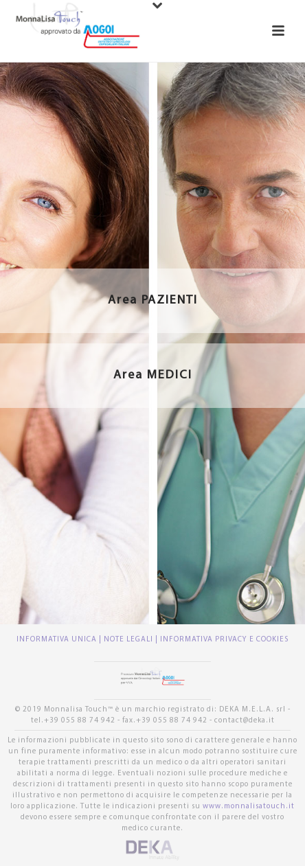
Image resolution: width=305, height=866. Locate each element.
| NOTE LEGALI (127, 639)
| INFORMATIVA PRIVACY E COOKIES (222, 639)
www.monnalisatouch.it (249, 806)
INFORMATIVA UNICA (57, 639)
